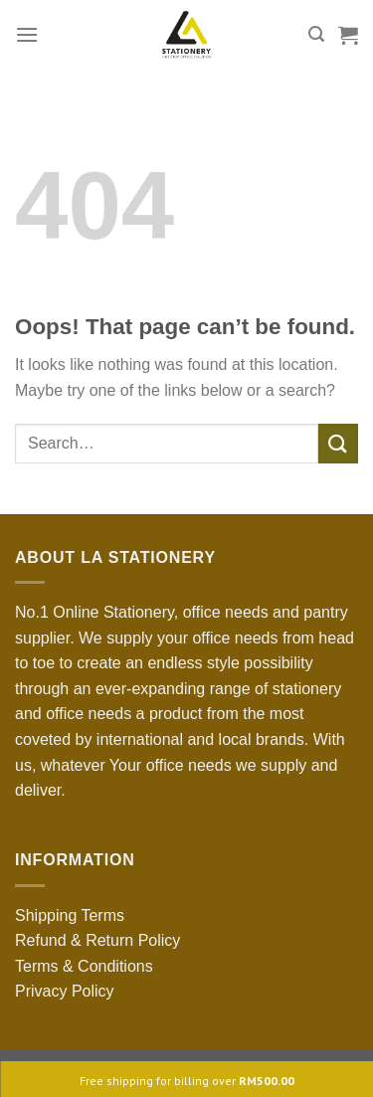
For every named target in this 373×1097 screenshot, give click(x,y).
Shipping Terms (69, 915)
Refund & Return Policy (97, 940)
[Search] (316, 34)
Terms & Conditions (84, 966)
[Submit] (338, 443)
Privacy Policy (64, 991)
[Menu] (27, 34)
